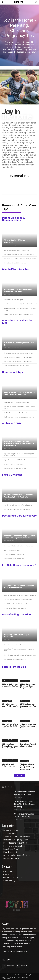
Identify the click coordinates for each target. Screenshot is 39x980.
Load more (19, 775)
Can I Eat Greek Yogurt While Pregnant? (15, 604)
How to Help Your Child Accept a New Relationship (19, 254)
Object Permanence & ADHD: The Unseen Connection (19, 460)
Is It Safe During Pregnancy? (19, 565)
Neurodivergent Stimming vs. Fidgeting (15, 468)
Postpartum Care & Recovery (19, 516)
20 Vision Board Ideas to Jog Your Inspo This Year (28, 706)
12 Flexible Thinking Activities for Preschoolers (18, 357)
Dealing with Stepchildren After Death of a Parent (18, 314)
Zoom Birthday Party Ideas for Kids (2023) (16, 365)
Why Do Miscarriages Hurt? (12, 550)
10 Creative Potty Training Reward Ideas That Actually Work (10, 746)
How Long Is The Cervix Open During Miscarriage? (18, 546)
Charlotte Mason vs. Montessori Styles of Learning (19, 417)
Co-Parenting (24, 741)
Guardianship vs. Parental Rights (13, 299)
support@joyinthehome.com (19, 951)
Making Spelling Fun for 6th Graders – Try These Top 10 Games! (19, 393)
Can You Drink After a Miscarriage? (14, 554)
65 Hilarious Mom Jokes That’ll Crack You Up (10, 706)
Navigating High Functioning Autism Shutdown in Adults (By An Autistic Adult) (19, 443)
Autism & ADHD (11, 423)
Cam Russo (7, 245)
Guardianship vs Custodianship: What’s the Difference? (20, 304)
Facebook (10, 966)
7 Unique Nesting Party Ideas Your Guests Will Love (10, 726)
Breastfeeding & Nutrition (17, 614)
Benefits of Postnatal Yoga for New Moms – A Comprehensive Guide (19, 537)
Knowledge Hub (25, 681)
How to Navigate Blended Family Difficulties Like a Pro (18, 290)
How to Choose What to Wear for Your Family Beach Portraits (18, 496)
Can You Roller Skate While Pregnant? (15, 608)
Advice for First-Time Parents (8, 740)
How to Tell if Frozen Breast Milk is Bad (15, 645)
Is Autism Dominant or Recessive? (14, 464)
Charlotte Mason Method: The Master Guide (17, 413)
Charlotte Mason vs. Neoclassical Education (17, 402)
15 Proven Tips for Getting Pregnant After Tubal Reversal (19, 586)
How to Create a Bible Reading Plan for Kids (17, 509)
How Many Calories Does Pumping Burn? (16, 659)
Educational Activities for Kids (17, 321)
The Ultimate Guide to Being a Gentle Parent (17, 250)
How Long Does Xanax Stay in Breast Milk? (17, 635)
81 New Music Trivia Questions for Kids (19, 344)
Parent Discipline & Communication (13, 219)
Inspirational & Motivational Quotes (10, 680)
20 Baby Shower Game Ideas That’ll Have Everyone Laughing (27, 686)
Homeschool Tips (12, 372)
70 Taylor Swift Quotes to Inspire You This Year (10, 685)
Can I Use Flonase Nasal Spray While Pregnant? (18, 599)
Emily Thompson (9, 540)
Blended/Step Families (15, 269)
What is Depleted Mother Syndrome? (15, 241)
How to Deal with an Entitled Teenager (15, 263)
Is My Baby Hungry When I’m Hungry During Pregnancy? (20, 595)
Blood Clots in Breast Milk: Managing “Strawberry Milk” (20, 655)
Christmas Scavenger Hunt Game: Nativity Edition (18, 353)
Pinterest (24, 966)
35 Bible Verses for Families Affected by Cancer (18, 505)
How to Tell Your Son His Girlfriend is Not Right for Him (20, 259)
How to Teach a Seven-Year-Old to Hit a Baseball (18, 361)
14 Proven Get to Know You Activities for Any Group (28, 726)
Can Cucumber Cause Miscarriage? (14, 558)
